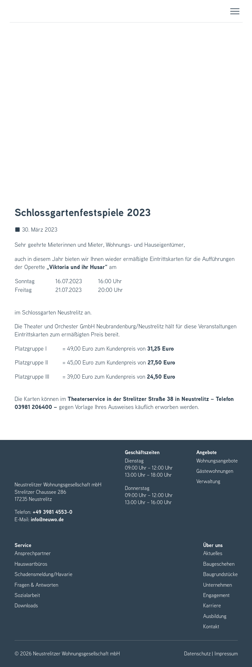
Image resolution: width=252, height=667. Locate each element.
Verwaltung (208, 481)
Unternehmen (217, 585)
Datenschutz (197, 653)
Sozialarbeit (27, 595)
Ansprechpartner (33, 553)
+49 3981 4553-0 (52, 512)
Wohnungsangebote (217, 460)
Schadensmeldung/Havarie (43, 574)
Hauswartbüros (31, 564)
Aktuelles (212, 553)
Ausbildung (214, 616)
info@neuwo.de (47, 519)
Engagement (216, 595)
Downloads (26, 605)
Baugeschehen (219, 564)
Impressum (226, 653)
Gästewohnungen (214, 471)
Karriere (212, 605)
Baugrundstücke (220, 574)
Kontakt (211, 626)
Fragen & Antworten (36, 585)
